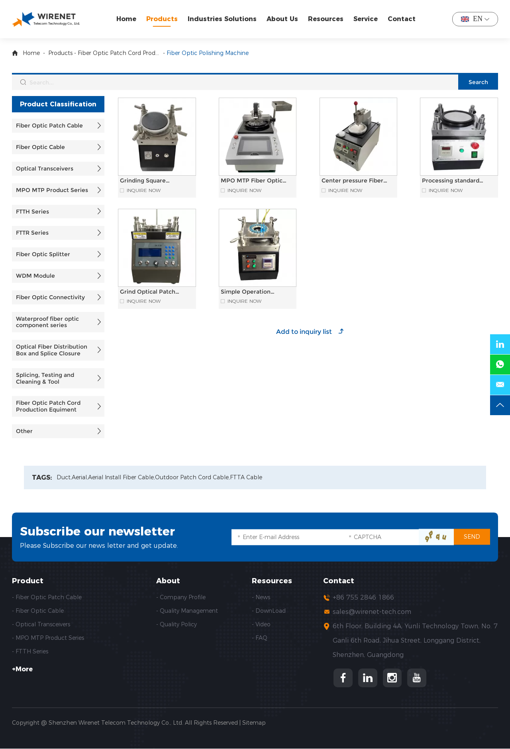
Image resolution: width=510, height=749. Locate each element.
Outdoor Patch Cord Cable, (192, 477)
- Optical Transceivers (41, 624)
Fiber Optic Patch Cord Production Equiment (119, 53)
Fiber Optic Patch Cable (49, 125)
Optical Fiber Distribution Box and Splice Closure (51, 350)
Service (365, 19)
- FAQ (259, 637)
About (168, 581)
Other (24, 431)
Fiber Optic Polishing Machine (208, 53)
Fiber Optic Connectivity (50, 297)
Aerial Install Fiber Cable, (121, 477)
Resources (325, 19)
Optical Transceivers (44, 168)
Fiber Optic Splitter (43, 254)
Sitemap (254, 723)
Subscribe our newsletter (97, 531)
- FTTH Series (30, 651)
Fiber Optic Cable (40, 147)
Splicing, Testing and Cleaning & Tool (45, 378)
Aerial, (80, 477)
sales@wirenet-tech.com (372, 612)
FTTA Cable (246, 477)
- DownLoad (269, 610)
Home (126, 19)
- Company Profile (181, 597)
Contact (402, 19)
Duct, (64, 477)
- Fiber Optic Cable (38, 610)
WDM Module (35, 275)
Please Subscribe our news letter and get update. (99, 545)
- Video (261, 624)
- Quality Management (187, 610)
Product (27, 581)
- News (261, 597)
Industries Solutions (222, 19)
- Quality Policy (176, 624)
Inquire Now (144, 190)
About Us (282, 19)
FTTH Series (32, 211)
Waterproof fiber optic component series (47, 322)
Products (162, 19)
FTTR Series (32, 232)
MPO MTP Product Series (52, 190)
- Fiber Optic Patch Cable (47, 597)
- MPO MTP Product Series (48, 637)
